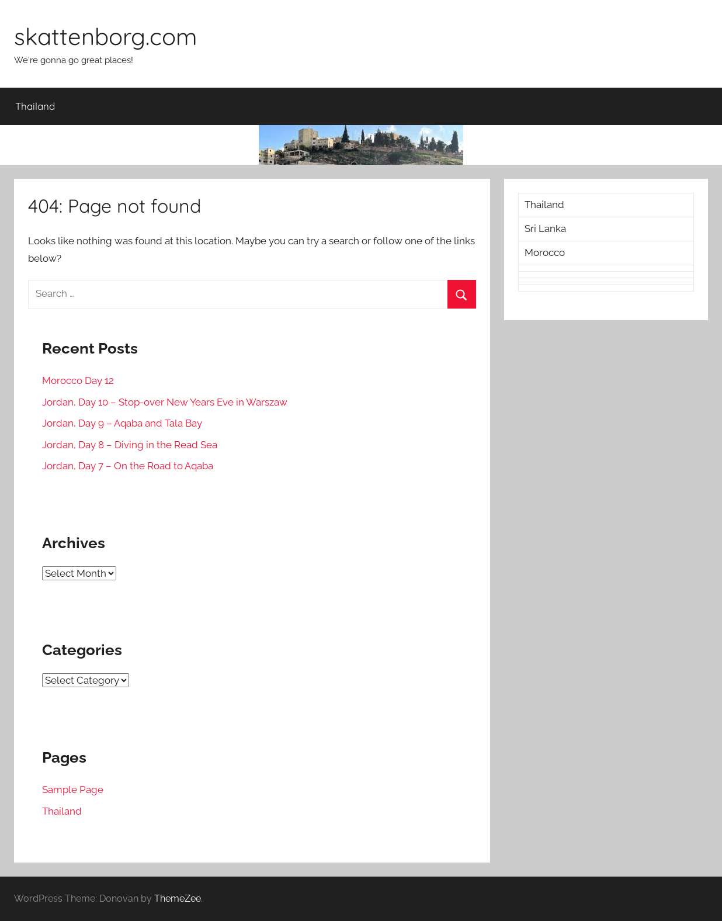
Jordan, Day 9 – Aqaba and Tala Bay (122, 423)
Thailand (35, 106)
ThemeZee (177, 898)
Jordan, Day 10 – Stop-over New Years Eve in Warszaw (164, 402)
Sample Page (72, 789)
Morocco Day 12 (78, 380)
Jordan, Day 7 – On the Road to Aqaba (127, 466)
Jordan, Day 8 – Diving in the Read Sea (129, 445)
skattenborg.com (105, 36)
